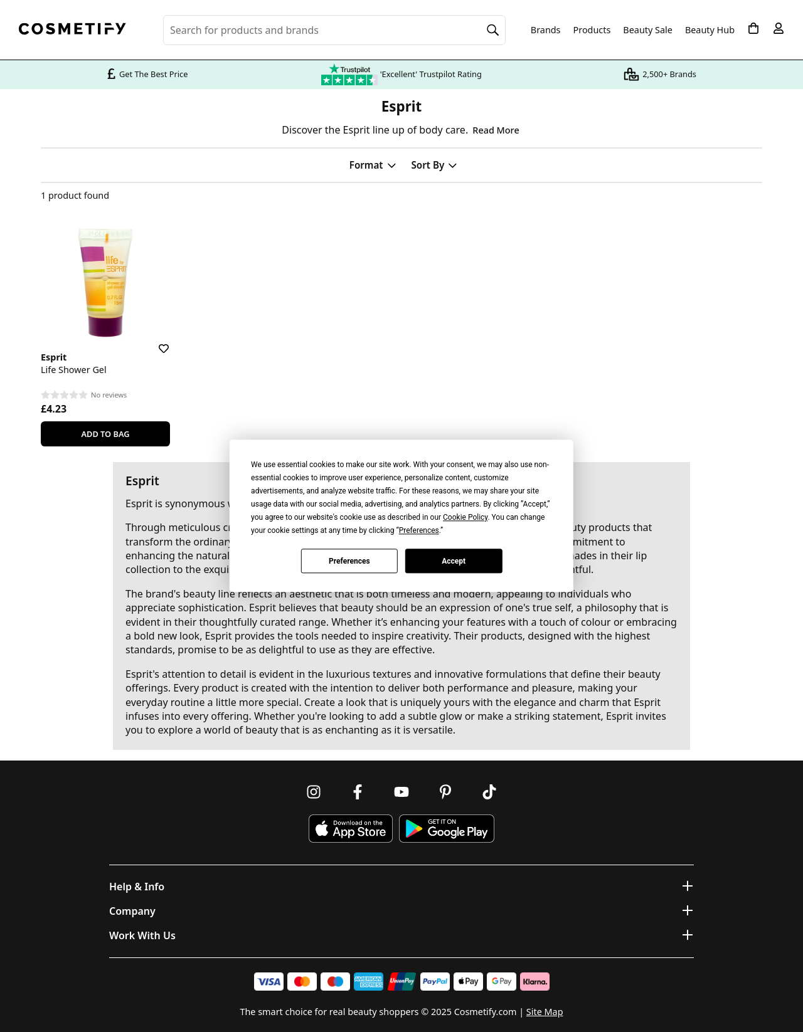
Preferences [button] (419, 530)
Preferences (349, 561)
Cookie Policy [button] (465, 517)
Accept (453, 561)
